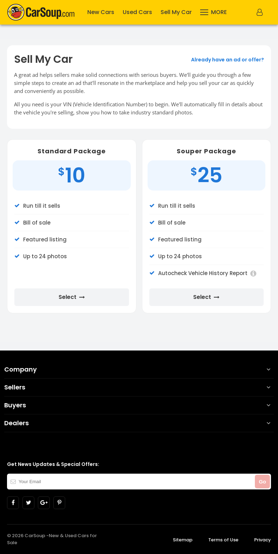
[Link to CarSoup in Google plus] (44, 502)
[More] (213, 12)
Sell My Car (176, 12)
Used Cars (137, 12)
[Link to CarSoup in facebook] (13, 502)
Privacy (262, 539)
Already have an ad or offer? (227, 59)
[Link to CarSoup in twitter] (28, 502)
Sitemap (182, 539)
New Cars (100, 12)
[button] (260, 12)
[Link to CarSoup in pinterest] (59, 502)
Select (72, 297)
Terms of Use (223, 539)
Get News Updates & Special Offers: (53, 464)
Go (262, 482)
